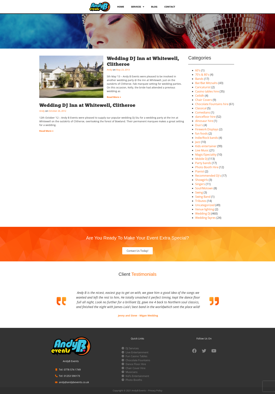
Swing (199, 192)
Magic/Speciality (205, 154)
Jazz (197, 142)
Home (120, 6)
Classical (200, 108)
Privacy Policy (155, 390)
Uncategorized (205, 205)
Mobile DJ (201, 159)
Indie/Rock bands (206, 138)
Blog (154, 6)
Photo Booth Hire (206, 167)
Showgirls (201, 180)
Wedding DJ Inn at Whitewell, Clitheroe (143, 61)
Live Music (202, 150)
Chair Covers (203, 100)
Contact (169, 6)
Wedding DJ (202, 213)
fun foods (201, 133)
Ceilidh (199, 96)
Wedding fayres (205, 218)
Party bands (203, 163)
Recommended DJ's (208, 176)
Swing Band (202, 197)
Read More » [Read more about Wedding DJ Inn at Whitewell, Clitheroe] (114, 97)
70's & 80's (202, 74)
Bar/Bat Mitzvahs (206, 83)
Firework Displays (206, 129)
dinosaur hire (204, 121)
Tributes (200, 201)
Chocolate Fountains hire (211, 104)
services (137, 6)
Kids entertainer (206, 146)
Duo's (199, 125)
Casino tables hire (207, 91)
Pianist (199, 171)
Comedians (202, 112)
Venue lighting (204, 209)
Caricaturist (203, 87)
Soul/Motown (204, 188)
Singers (200, 184)
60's (197, 70)
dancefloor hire (205, 117)
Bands (199, 79)
